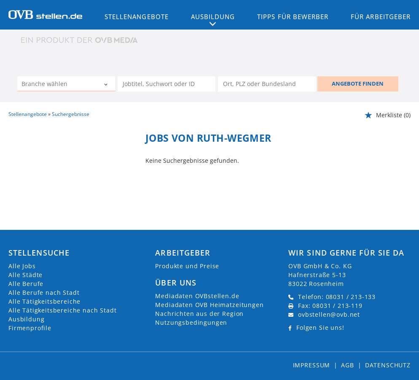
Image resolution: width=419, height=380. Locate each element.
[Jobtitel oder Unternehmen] (166, 84)
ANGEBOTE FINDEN (358, 83)
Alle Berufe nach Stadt (43, 292)
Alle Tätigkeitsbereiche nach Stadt (62, 310)
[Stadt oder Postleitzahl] (267, 84)
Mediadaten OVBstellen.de (197, 296)
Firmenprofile (29, 328)
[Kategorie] (57, 84)
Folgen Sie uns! (320, 327)
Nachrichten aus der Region (199, 314)
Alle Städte (25, 275)
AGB (347, 365)
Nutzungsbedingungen (191, 322)
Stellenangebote (137, 16)
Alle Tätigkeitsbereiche (44, 301)
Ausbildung (26, 319)
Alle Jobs (22, 266)
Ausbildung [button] (213, 16)
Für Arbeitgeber (381, 16)
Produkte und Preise (187, 266)
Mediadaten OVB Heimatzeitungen (209, 305)
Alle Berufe (25, 284)
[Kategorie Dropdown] (106, 84)
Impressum (311, 365)
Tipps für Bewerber (292, 16)
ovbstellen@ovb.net (329, 314)
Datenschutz (388, 365)
